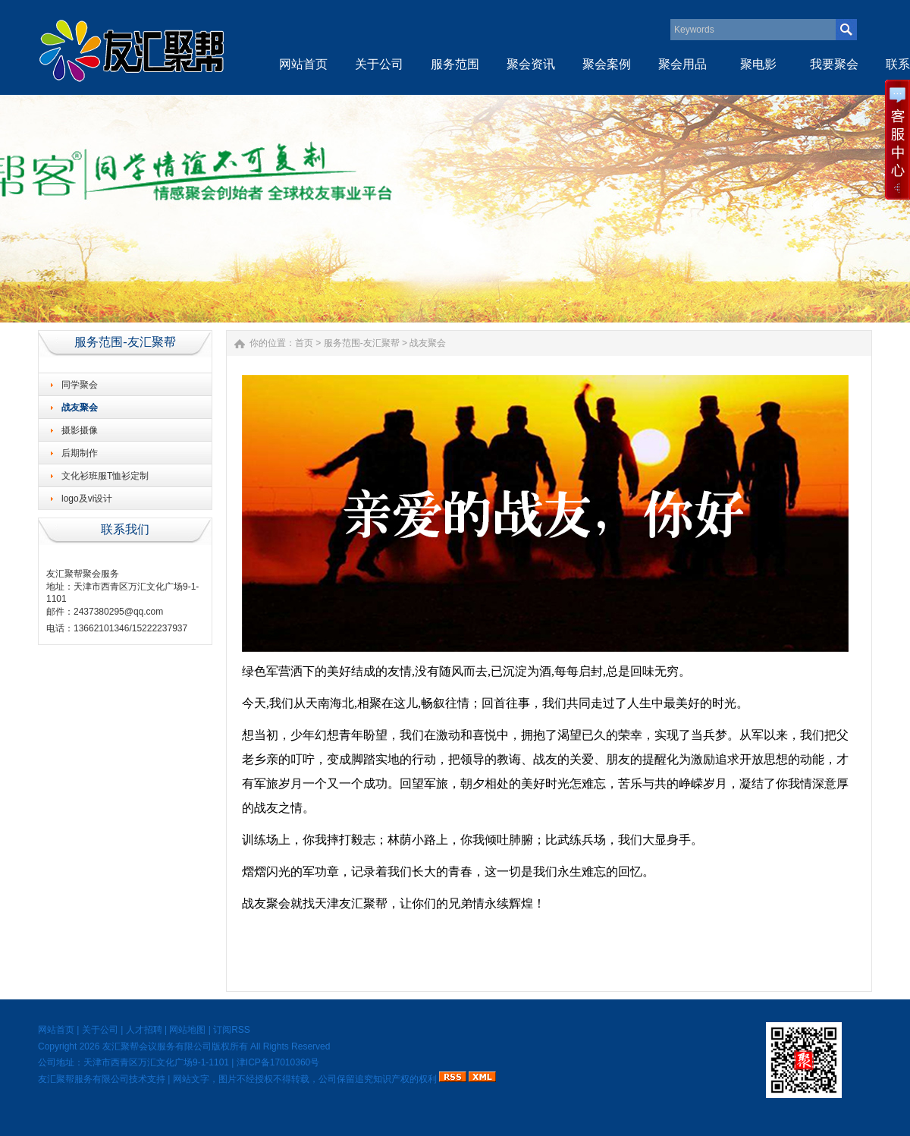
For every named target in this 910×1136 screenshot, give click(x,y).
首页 (304, 343)
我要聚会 (834, 64)
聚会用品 (682, 64)
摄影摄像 (79, 430)
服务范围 (455, 64)
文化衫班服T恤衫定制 (105, 475)
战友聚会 (79, 407)
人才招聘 (144, 1029)
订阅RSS (231, 1029)
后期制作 (79, 453)
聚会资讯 (531, 64)
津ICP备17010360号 (278, 1062)
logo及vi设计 (86, 498)
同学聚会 (79, 384)
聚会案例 (606, 64)
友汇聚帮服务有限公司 (83, 1079)
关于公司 (379, 64)
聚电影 (758, 64)
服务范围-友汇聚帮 (362, 343)
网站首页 (303, 64)
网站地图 (187, 1029)
